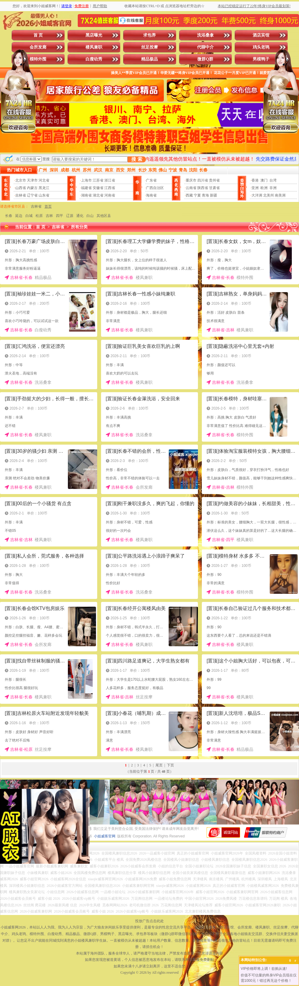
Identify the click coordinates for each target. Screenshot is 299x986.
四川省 (202, 180)
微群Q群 (205, 59)
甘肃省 (214, 188)
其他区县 (104, 216)
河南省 (109, 195)
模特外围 (38, 59)
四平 (59, 216)
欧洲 (264, 188)
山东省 (44, 195)
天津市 (32, 180)
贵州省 (214, 180)
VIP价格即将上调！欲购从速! (264, 969)
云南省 (191, 188)
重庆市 (191, 180)
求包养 (149, 35)
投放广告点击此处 (149, 921)
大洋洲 (256, 195)
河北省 (44, 180)
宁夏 (197, 195)
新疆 (213, 195)
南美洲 (280, 195)
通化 (79, 216)
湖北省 (98, 195)
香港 (255, 180)
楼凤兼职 (94, 47)
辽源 (69, 216)
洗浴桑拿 (205, 35)
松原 (39, 216)
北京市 (20, 180)
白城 (29, 216)
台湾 (273, 180)
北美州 (268, 195)
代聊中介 (205, 47)
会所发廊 (38, 47)
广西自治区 (155, 188)
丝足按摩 (149, 47)
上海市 (86, 180)
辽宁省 (32, 195)
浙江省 (109, 180)
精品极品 (149, 59)
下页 (170, 765)
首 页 (38, 35)
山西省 (20, 188)
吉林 (49, 216)
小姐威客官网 (104, 836)
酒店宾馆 (261, 35)
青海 (205, 195)
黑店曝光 (94, 35)
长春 (8, 216)
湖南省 (86, 195)
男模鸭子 (261, 59)
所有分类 (79, 227)
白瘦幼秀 (94, 59)
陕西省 (202, 188)
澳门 (264, 180)
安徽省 (98, 188)
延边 (18, 216)
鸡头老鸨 (261, 47)
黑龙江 (44, 188)
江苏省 (98, 180)
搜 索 (136, 159)
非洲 (273, 188)
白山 (90, 216)
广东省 (151, 180)
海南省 (151, 195)
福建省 (86, 188)
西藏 (189, 195)
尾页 (159, 765)
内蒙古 (32, 188)
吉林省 (20, 195)
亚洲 (255, 188)
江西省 (109, 188)
